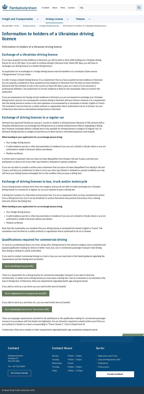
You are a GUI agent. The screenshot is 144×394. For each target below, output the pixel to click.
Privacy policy (103, 367)
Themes (80, 19)
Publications (103, 363)
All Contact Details (19, 373)
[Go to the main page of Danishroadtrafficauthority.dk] (18, 7)
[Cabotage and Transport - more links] (37, 19)
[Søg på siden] (139, 8)
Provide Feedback (115, 374)
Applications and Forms (107, 356)
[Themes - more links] (89, 19)
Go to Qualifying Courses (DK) (19, 266)
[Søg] (110, 8)
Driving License (54, 19)
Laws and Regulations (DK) (109, 359)
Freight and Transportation (17, 19)
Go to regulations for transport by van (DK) (25, 293)
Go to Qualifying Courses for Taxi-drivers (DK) (27, 309)
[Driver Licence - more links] (67, 19)
